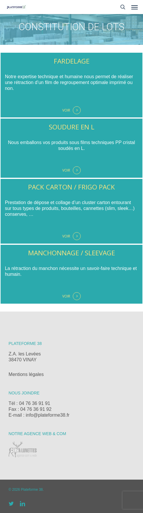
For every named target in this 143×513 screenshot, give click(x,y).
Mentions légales (26, 374)
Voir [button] (66, 110)
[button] (134, 7)
